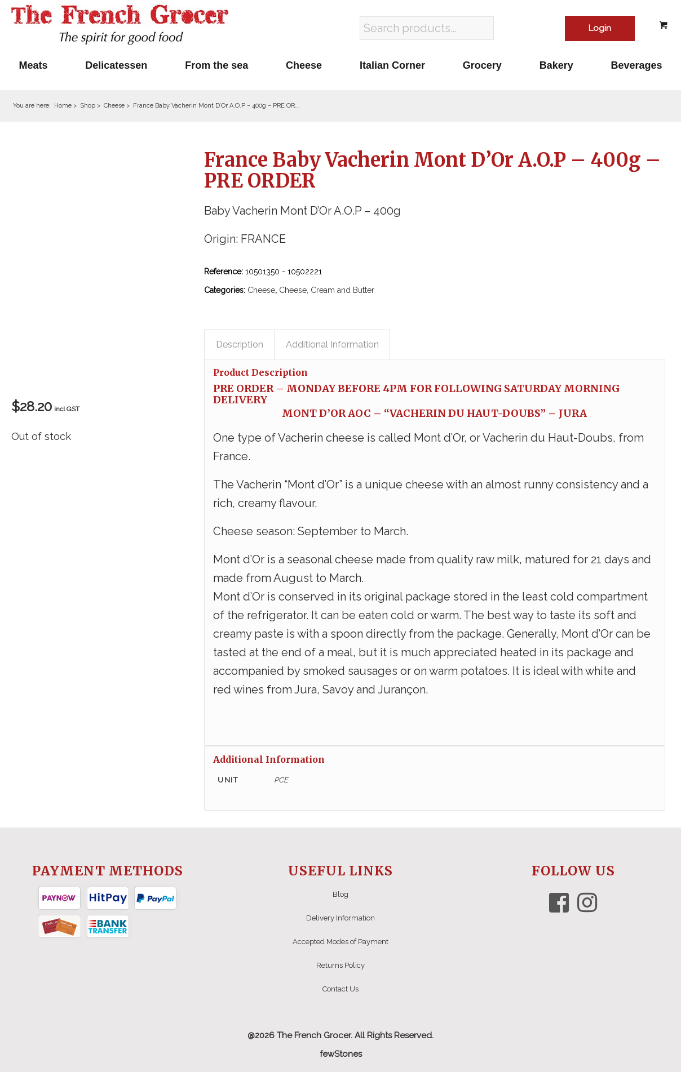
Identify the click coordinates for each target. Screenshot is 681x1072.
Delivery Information (340, 918)
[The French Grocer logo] (119, 25)
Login (600, 28)
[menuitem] (33, 65)
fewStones (341, 1054)
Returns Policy (340, 965)
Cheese (261, 290)
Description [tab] (239, 344)
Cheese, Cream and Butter (326, 290)
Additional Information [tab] (332, 344)
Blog (340, 894)
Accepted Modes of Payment (340, 941)
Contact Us (340, 989)
